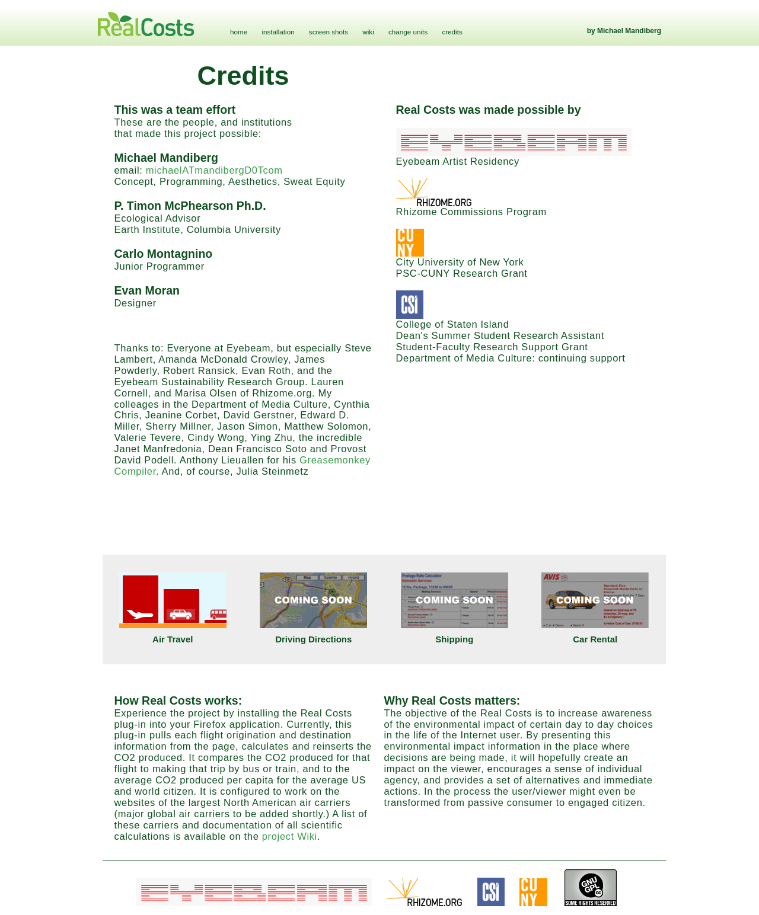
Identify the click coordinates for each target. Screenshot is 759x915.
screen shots (328, 32)
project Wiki (289, 836)
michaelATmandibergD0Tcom (214, 170)
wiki (368, 32)
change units (408, 32)
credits (452, 32)
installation (277, 32)
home (238, 32)
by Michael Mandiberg (624, 31)
